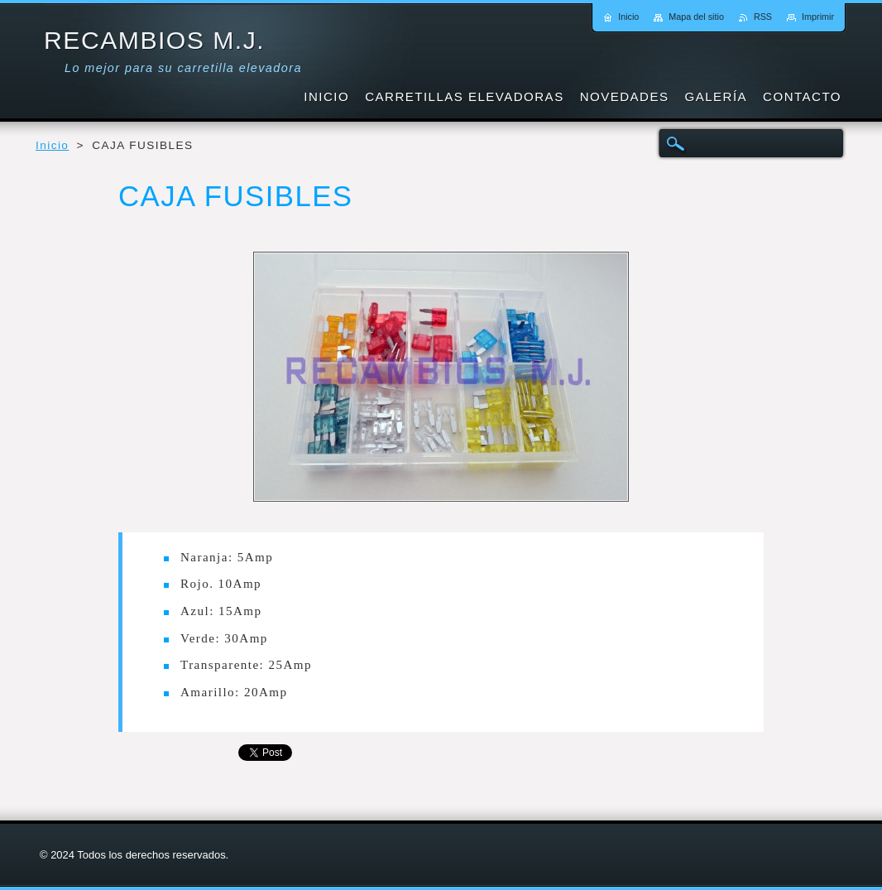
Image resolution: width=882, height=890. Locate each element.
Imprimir (818, 17)
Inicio (52, 145)
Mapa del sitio (696, 17)
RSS (763, 17)
